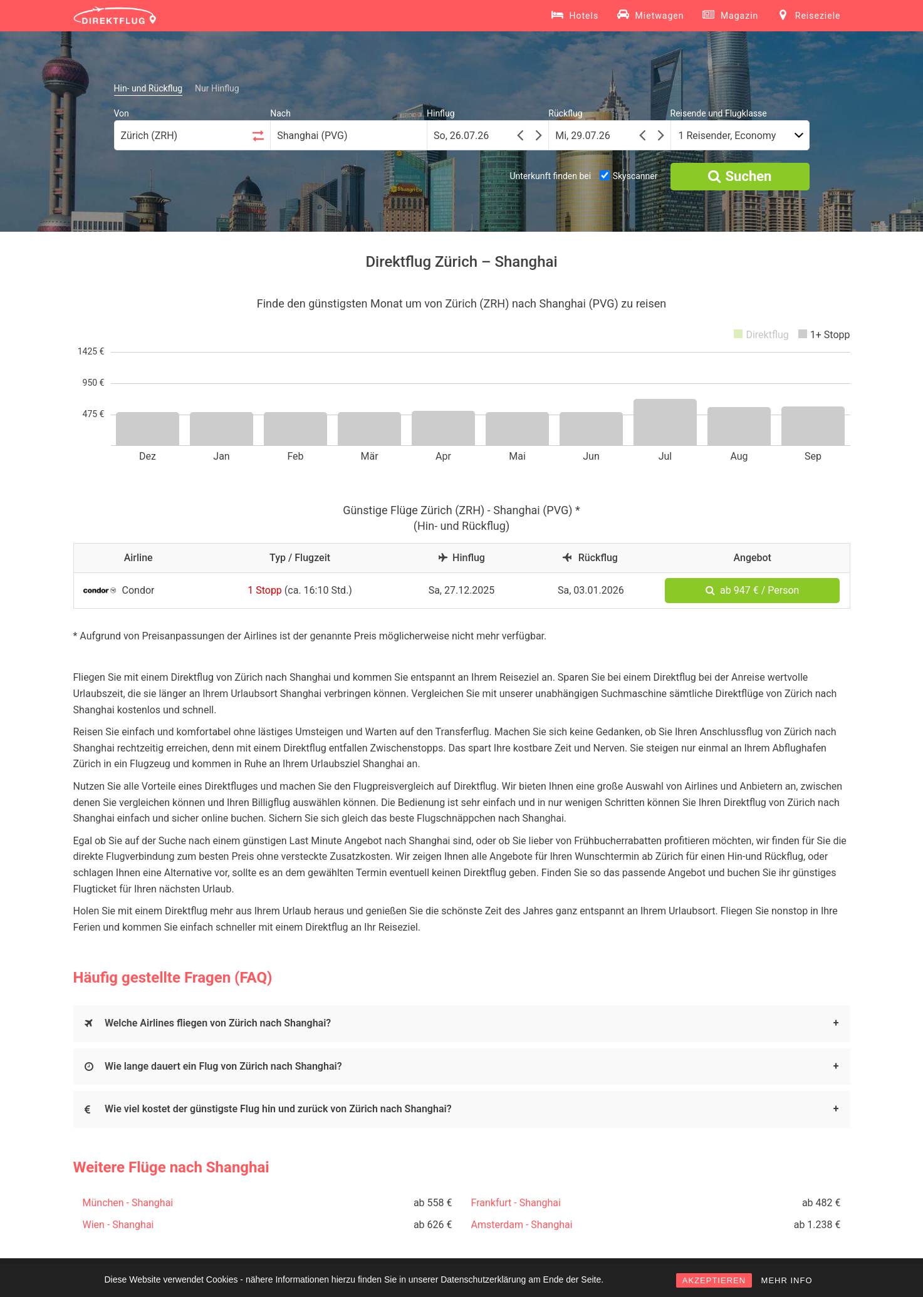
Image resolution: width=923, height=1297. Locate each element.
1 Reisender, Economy (727, 136)
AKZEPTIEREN (714, 1280)
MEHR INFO (787, 1280)
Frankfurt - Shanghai (516, 1203)
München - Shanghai (128, 1203)
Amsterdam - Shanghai (522, 1225)
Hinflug (441, 113)
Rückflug (565, 113)
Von (121, 113)
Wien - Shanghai (118, 1225)
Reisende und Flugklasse (718, 113)
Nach (280, 113)
